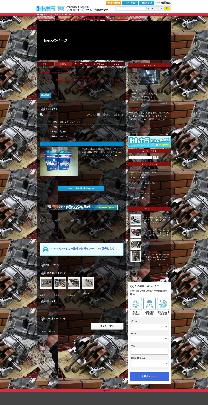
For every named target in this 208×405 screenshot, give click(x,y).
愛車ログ (87, 77)
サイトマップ (158, 272)
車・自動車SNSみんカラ (45, 19)
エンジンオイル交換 (121, 19)
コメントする (107, 326)
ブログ (45, 64)
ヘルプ (157, 3)
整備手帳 (89, 19)
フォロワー (159, 126)
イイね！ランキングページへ (112, 227)
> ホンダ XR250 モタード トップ (55, 307)
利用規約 (146, 272)
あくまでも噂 (135, 170)
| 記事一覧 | (81, 88)
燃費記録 (70, 80)
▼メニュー (116, 64)
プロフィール (77, 77)
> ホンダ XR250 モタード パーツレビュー (58, 312)
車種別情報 (60, 19)
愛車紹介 (63, 64)
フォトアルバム (81, 64)
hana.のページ (55, 40)
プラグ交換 (86, 290)
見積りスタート (149, 376)
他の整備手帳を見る (49, 115)
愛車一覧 (163, 265)
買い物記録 (115, 80)
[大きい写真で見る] (47, 178)
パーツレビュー (48, 80)
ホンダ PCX (148, 215)
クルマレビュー (104, 80)
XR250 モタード (78, 19)
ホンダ (68, 19)
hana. (131, 109)
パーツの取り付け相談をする (81, 188)
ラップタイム (99, 64)
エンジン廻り (99, 19)
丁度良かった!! (136, 181)
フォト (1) (92, 80)
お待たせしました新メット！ (141, 191)
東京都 (137, 109)
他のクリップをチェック (158, 202)
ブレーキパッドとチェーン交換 (46, 291)
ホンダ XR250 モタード (61, 73)
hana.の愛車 (45, 73)
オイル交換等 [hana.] (137, 19)
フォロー (139, 126)
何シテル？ (155, 103)
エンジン (109, 19)
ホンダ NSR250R (150, 228)
